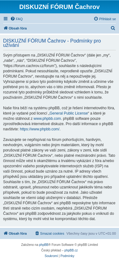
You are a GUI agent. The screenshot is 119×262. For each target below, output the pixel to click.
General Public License (68, 113)
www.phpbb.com (47, 118)
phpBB (43, 244)
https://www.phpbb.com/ (39, 129)
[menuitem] (16, 19)
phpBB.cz (71, 250)
